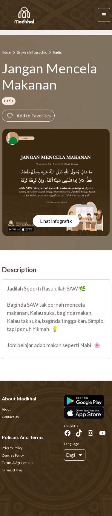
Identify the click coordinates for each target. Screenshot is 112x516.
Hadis (57, 52)
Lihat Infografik (56, 221)
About (6, 409)
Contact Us (10, 417)
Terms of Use (12, 470)
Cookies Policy (13, 455)
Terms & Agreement (17, 462)
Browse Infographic (32, 52)
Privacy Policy (12, 448)
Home (6, 52)
